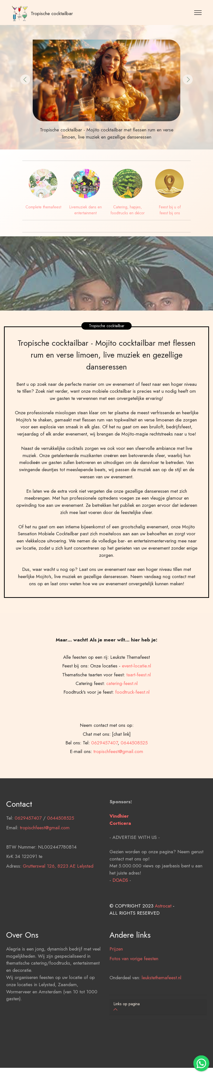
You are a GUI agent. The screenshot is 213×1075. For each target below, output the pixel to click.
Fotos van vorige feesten (133, 990)
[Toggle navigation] (198, 12)
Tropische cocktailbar (52, 13)
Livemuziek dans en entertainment (85, 210)
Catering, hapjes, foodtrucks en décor (127, 210)
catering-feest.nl (122, 747)
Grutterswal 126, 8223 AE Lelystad (58, 898)
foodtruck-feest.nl (132, 756)
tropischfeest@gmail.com (45, 859)
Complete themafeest (43, 207)
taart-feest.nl (138, 738)
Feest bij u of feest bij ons (170, 210)
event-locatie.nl (136, 729)
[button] (25, 79)
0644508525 (60, 850)
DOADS (120, 911)
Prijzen (116, 980)
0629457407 (28, 850)
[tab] (158, 1007)
